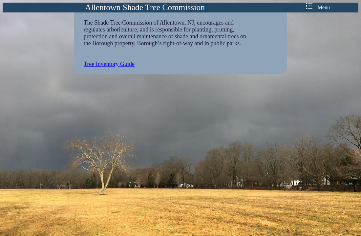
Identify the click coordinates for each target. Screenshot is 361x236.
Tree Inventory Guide (109, 64)
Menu (318, 7)
